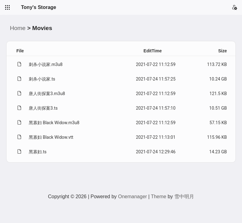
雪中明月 (184, 196)
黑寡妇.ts (38, 151)
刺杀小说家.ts (42, 79)
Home (18, 28)
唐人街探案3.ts (43, 108)
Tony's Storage (38, 7)
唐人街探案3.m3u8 (47, 93)
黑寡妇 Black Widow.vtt (51, 137)
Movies (42, 28)
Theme (158, 196)
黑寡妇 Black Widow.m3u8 (54, 122)
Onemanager (132, 196)
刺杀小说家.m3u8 (45, 64)
